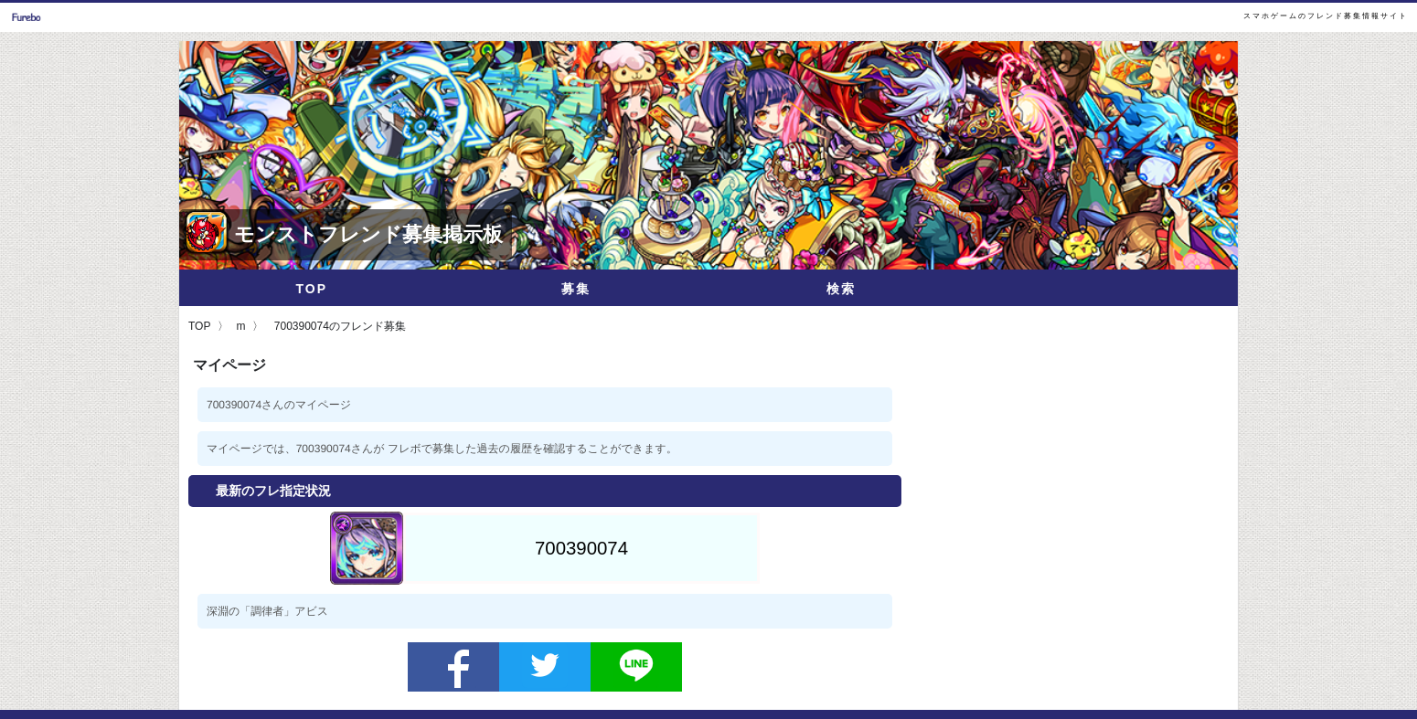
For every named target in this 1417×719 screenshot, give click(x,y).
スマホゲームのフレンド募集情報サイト (1325, 16)
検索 (841, 288)
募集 (576, 288)
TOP (311, 288)
